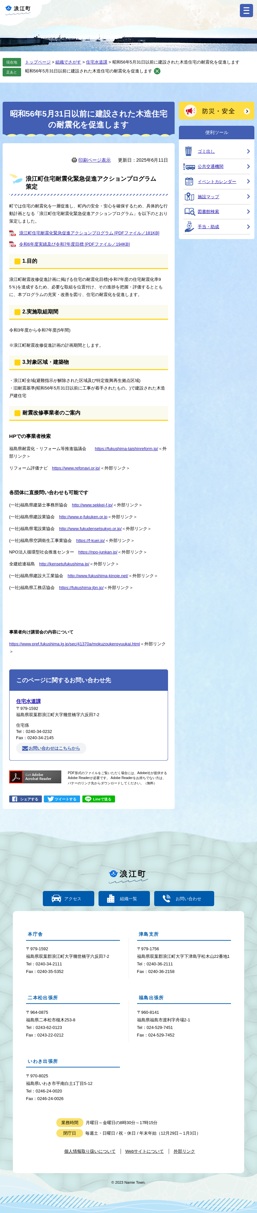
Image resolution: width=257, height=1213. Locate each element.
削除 (157, 71)
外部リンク (184, 1151)
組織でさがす (68, 62)
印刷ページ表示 (94, 160)
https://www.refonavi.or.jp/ (76, 468)
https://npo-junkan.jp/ (98, 552)
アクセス (73, 898)
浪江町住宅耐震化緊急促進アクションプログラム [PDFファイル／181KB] (89, 232)
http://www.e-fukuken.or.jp (83, 516)
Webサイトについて (144, 1151)
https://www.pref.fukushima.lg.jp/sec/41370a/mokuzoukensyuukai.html (74, 643)
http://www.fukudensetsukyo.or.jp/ (90, 528)
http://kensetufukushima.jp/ (64, 563)
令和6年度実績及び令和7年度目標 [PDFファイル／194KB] (74, 244)
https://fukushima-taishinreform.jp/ (126, 448)
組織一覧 (128, 898)
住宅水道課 (96, 62)
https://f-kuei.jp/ (90, 540)
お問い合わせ (188, 898)
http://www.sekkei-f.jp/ (92, 504)
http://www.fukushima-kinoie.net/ (98, 575)
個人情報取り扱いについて (90, 1151)
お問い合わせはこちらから (54, 748)
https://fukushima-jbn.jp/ (81, 587)
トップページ (38, 62)
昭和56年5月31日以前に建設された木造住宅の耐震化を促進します (89, 70)
